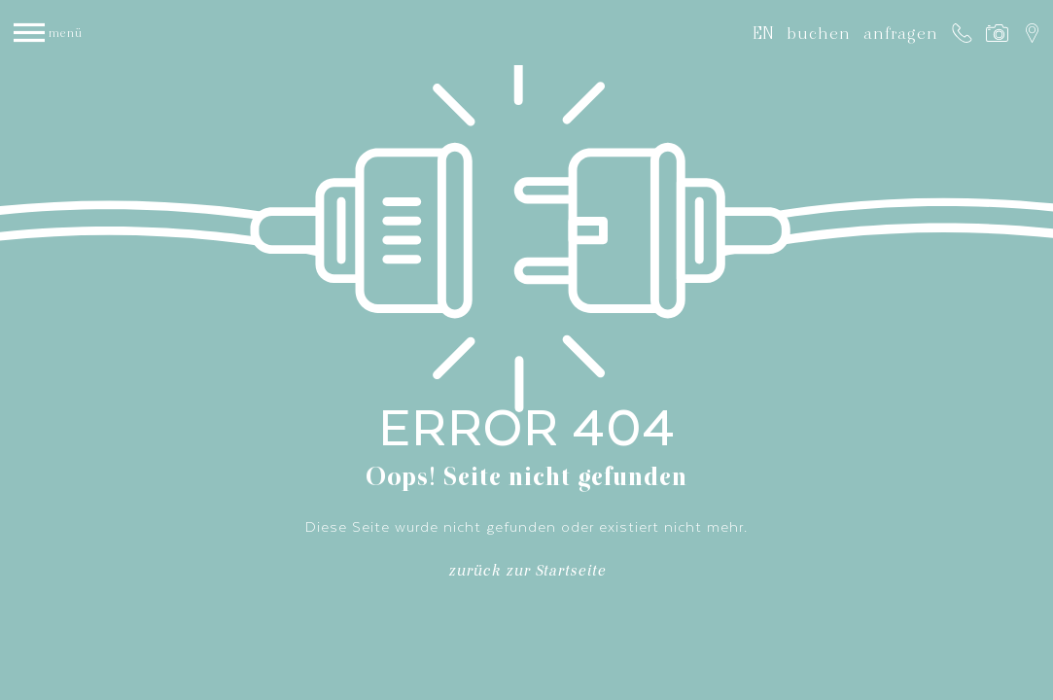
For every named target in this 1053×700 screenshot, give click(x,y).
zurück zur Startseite (527, 574)
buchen (819, 33)
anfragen (900, 33)
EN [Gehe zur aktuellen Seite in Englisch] (763, 32)
